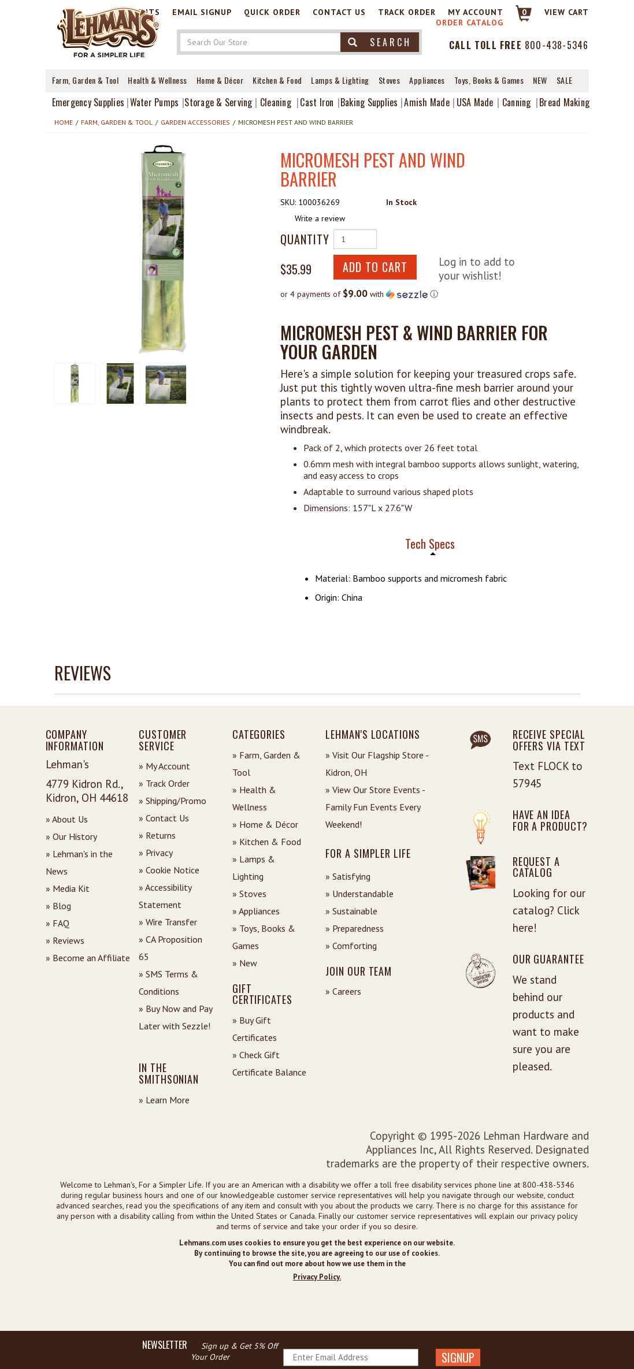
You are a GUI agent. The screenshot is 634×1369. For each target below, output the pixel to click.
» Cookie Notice (169, 870)
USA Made (475, 102)
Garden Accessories (195, 122)
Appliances (427, 80)
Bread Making (564, 102)
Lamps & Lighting (340, 80)
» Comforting (351, 945)
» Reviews (65, 940)
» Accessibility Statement (165, 895)
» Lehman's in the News (79, 862)
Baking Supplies (369, 102)
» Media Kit (68, 888)
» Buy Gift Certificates (254, 1028)
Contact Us (339, 12)
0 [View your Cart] (524, 12)
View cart (566, 12)
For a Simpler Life (367, 853)
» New (244, 963)
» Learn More (164, 1100)
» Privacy (156, 852)
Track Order (407, 12)
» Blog (58, 906)
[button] (162, 250)
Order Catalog (469, 22)
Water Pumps (154, 102)
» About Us (67, 819)
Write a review (320, 218)
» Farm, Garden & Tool (266, 763)
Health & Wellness (157, 80)
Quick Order (272, 12)
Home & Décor (219, 80)
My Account (475, 12)
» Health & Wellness (254, 798)
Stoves (390, 80)
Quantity (302, 239)
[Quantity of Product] (355, 239)
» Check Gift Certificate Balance (269, 1063)
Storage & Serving (218, 102)
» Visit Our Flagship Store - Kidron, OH (376, 763)
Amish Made (427, 102)
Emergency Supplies (88, 102)
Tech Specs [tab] (430, 543)
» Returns (157, 835)
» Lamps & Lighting (253, 867)
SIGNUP (458, 1357)
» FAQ (57, 923)
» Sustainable (351, 911)
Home (63, 122)
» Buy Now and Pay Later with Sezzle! (175, 1017)
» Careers (343, 991)
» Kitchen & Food (266, 841)
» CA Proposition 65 (170, 947)
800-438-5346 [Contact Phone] (556, 45)
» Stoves (249, 893)
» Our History (71, 836)
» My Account (164, 766)
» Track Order (164, 783)
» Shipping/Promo (172, 800)
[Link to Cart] (518, 18)
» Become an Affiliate (88, 957)
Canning (516, 102)
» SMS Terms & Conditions (168, 982)
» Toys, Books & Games (263, 936)
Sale (565, 80)
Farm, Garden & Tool (85, 80)
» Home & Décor (265, 824)
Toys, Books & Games (489, 80)
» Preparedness (354, 928)
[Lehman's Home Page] (109, 31)
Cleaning (275, 102)
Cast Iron (316, 102)
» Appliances (256, 911)
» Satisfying (347, 876)
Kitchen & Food (277, 80)
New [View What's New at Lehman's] (540, 80)
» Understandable (359, 893)
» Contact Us (164, 818)
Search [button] (379, 42)
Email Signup (202, 12)
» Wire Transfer (168, 922)
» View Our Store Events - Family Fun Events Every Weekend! (375, 807)
